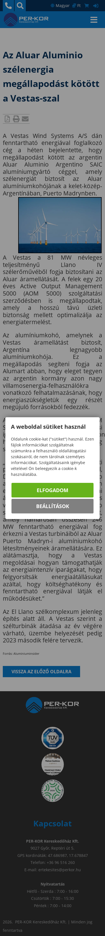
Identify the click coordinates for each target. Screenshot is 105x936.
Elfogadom (52, 490)
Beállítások (52, 506)
